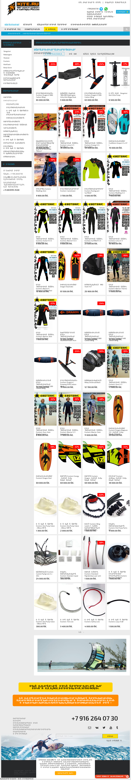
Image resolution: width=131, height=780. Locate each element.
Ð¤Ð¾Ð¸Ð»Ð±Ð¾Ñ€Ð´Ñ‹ (15, 118)
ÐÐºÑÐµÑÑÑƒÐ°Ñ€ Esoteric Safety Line (94, 621)
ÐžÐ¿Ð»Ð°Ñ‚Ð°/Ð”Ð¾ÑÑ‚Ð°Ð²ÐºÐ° (52, 24)
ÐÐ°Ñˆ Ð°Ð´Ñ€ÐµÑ (70, 29)
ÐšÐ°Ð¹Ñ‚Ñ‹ (8, 97)
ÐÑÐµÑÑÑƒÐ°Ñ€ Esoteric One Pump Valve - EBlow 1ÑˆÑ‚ (45, 622)
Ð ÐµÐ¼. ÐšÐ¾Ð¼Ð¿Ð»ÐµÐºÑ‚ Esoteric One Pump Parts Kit (118, 526)
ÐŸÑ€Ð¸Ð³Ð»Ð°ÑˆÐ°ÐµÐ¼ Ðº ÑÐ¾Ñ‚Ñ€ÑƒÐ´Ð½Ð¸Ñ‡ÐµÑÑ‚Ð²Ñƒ (14, 73)
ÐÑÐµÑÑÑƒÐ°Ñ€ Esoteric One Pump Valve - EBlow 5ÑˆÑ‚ (45, 526)
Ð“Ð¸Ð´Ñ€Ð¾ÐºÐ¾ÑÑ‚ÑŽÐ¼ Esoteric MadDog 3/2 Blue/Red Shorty (118, 191)
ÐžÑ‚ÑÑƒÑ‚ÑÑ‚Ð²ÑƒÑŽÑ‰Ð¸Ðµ (99, 54)
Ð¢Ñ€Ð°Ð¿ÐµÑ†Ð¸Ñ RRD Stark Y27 (94, 286)
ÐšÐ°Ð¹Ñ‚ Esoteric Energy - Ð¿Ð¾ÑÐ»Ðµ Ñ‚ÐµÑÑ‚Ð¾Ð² (69, 478)
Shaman (7, 58)
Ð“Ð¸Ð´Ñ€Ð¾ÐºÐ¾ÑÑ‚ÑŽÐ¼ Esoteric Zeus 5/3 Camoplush (118, 382)
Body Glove (8, 68)
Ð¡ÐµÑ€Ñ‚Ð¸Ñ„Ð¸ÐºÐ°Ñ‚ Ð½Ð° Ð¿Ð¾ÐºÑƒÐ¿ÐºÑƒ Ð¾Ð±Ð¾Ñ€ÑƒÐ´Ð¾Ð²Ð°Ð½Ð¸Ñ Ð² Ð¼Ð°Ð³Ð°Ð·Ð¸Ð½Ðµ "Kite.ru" (45, 143)
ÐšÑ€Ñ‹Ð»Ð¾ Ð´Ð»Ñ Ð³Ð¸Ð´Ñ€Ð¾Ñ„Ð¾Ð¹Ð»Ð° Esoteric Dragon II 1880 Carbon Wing (93, 335)
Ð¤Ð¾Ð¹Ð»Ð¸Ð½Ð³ (10, 100)
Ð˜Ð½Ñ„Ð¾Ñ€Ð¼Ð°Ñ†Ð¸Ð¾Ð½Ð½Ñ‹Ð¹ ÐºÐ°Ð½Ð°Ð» (32, 729)
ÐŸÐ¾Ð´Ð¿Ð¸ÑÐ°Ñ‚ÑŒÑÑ (112, 736)
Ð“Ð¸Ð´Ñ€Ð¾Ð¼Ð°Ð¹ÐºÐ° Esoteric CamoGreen (69, 190)
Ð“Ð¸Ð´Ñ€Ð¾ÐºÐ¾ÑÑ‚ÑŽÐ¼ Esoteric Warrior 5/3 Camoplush (69, 430)
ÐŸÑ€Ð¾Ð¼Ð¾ (9, 157)
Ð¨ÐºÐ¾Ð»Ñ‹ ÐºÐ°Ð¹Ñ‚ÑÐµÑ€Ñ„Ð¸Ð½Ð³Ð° (89, 24)
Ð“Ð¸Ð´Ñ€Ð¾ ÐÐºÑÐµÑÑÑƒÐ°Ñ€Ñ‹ (14, 147)
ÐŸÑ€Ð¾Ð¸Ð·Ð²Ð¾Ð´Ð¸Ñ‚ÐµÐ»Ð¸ (12, 43)
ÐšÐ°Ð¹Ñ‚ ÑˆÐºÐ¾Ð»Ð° (21, 727)
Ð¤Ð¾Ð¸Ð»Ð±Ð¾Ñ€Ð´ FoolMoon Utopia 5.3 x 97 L (118, 143)
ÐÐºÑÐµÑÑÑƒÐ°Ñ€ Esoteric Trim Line (69, 621)
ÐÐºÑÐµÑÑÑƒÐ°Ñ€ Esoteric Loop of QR (118, 621)
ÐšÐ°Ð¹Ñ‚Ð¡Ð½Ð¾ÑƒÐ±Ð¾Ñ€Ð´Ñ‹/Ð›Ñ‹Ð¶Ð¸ (16, 135)
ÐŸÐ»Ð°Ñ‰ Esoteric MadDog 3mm (43, 190)
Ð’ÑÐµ (73, 54)
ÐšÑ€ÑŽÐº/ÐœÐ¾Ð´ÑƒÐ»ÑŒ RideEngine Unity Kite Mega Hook (68, 95)
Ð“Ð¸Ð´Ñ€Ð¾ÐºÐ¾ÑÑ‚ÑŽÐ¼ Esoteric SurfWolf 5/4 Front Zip (93, 239)
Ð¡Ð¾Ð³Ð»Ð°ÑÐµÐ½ (65, 773)
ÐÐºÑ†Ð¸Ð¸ (51, 29)
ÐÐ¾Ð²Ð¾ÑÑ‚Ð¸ (13, 29)
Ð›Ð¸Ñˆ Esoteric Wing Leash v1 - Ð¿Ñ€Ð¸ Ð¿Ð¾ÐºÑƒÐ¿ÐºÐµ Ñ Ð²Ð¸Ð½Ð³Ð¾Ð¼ (93, 526)
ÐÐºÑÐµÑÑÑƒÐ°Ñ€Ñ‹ (14, 140)
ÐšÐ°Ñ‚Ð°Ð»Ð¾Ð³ (12, 24)
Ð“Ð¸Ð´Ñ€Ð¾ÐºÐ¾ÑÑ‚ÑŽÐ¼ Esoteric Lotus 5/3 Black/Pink (118, 239)
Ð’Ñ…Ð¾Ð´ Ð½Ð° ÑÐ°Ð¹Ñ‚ (90, 2)
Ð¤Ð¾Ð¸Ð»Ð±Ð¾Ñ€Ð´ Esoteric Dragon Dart (44, 477)
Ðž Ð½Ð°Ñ (28, 24)
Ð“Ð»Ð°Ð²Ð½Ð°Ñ (14, 33)
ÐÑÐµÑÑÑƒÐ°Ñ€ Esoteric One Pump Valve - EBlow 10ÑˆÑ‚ (69, 526)
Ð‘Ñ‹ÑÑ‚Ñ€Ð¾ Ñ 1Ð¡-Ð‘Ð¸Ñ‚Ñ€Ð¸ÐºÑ (110, 776)
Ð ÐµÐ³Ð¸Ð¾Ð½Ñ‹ (32, 29)
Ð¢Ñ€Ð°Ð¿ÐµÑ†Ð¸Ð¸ (11, 131)
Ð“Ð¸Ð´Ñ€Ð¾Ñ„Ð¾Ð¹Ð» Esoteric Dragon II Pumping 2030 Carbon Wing (68, 382)
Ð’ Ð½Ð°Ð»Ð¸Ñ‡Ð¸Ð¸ (54, 54)
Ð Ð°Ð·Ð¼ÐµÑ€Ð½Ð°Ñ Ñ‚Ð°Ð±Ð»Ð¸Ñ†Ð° (12, 79)
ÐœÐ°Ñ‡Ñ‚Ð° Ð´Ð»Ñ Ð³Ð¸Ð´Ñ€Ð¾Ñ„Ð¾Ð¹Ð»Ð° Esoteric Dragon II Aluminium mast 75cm (68, 335)
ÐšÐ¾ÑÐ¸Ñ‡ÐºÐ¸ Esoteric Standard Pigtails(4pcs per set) (93, 574)
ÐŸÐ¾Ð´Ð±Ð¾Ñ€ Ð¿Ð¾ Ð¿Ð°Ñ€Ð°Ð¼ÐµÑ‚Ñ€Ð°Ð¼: (58, 42)
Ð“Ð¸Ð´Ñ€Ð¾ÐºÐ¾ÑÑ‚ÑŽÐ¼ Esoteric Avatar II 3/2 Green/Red (45, 239)
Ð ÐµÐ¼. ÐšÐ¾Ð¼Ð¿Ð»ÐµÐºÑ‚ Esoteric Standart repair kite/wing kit (69, 574)
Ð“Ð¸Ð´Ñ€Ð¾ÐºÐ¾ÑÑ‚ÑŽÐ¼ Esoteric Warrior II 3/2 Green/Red (69, 239)
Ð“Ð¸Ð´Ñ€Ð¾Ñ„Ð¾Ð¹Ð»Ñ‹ (15, 107)
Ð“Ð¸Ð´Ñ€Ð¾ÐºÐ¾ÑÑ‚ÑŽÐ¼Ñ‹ (15, 125)
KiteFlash (7, 64)
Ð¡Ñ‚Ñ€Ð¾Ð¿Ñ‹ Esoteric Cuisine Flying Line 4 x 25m (44, 574)
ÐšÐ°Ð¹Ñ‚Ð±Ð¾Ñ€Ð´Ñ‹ (12, 121)
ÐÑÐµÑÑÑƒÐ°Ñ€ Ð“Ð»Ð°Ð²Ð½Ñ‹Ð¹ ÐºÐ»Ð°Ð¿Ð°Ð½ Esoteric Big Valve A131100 (118, 574)
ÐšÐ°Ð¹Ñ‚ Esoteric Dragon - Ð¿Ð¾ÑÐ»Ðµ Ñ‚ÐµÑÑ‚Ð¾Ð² (93, 478)
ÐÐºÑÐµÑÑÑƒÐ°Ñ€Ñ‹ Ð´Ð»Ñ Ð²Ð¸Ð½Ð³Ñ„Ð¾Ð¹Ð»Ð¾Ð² (17, 113)
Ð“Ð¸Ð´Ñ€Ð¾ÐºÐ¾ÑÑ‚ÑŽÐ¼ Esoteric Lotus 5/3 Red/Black (69, 143)
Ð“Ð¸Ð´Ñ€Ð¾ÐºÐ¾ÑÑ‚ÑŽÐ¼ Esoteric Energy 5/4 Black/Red (93, 143)
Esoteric (7, 61)
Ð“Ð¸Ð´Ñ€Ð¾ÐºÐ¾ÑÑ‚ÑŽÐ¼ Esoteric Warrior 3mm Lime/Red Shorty (45, 335)
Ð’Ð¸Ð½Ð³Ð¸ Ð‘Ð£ (12, 104)
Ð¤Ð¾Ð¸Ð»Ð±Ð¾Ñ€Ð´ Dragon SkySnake (68, 286)
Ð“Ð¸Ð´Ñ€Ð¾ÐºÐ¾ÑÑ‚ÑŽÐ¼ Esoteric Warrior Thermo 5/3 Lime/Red (118, 287)
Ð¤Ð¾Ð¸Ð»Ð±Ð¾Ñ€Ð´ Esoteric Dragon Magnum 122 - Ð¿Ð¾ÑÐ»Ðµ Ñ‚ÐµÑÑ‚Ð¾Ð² (118, 430)
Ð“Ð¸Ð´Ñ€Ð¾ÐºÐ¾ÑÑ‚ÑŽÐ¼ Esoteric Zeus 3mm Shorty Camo (45, 430)
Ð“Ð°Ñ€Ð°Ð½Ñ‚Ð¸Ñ (11, 83)
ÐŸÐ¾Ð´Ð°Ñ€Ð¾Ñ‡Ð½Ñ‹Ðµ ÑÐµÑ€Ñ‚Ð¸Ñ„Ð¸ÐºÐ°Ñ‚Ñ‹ (14, 152)
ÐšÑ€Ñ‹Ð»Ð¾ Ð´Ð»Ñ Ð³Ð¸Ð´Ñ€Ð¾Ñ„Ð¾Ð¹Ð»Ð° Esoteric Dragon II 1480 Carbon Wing (117, 335)
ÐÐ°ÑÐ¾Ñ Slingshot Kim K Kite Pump (118, 94)
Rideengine (8, 55)
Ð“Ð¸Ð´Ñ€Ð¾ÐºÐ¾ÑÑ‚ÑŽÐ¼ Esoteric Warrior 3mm (93, 430)
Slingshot (7, 51)
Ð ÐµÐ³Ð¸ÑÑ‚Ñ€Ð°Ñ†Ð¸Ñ (116, 2)
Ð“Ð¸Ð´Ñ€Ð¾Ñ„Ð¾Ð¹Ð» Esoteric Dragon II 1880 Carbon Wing (44, 95)
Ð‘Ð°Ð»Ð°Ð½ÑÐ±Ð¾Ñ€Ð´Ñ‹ (14, 143)
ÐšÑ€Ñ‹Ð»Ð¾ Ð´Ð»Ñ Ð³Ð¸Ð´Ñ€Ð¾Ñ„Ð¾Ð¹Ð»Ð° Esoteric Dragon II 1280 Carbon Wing (44, 382)
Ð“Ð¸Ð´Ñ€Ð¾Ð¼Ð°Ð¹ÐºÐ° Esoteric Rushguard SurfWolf (94, 191)
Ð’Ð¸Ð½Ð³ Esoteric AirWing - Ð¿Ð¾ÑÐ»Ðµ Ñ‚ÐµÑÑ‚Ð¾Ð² (118, 478)
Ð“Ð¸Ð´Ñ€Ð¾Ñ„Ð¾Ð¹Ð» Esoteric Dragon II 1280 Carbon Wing (93, 95)
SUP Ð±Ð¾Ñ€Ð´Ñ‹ (10, 128)
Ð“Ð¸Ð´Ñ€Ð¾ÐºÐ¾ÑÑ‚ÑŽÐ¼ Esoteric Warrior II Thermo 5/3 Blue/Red (45, 287)
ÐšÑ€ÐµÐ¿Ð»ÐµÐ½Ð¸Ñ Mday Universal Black (94, 381)
